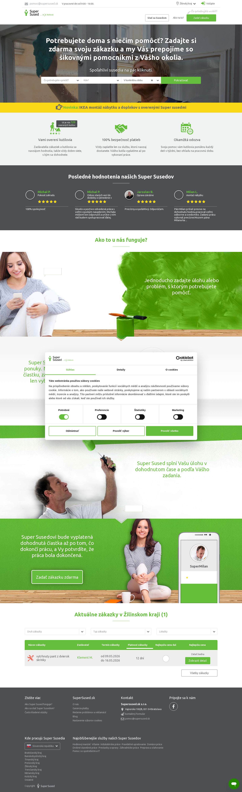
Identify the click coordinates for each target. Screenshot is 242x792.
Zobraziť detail (198, 660)
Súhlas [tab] (70, 369)
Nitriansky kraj (32, 773)
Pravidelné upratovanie (134, 744)
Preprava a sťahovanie (151, 747)
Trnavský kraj (31, 759)
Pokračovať (181, 80)
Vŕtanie (95, 744)
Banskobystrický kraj (35, 756)
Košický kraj (31, 776)
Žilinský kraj (31, 766)
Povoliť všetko (169, 431)
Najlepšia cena (197, 644)
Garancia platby (81, 708)
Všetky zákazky (199, 672)
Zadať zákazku (201, 18)
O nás (76, 704)
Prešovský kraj (32, 762)
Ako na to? (178, 17)
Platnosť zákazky (140, 644)
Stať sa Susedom (157, 18)
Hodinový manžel (82, 744)
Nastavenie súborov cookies (87, 720)
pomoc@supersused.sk (41, 3)
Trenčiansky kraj (33, 769)
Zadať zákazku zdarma (57, 577)
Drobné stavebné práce (85, 747)
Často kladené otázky (36, 712)
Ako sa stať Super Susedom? (39, 708)
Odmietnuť (72, 431)
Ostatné (29, 779)
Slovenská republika (44, 745)
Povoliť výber (121, 431)
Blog (75, 716)
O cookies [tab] (172, 369)
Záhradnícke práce (129, 747)
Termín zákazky (110, 644)
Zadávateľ (83, 644)
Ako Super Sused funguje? (38, 704)
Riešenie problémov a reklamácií (89, 712)
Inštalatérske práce (111, 744)
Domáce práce (154, 744)
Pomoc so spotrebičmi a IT (86, 751)
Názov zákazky (36, 644)
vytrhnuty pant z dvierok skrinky (48, 657)
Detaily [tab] (121, 369)
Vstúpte (208, 3)
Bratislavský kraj (33, 752)
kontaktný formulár (135, 713)
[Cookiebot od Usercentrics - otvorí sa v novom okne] (178, 358)
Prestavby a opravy (108, 747)
